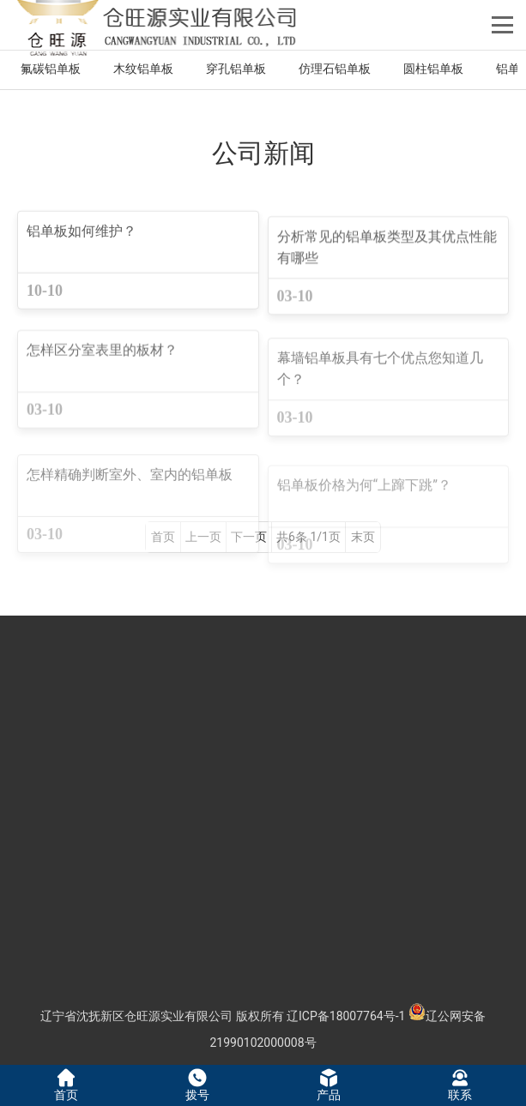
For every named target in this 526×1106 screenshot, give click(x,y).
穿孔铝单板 (236, 68)
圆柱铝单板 (433, 68)
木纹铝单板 (143, 68)
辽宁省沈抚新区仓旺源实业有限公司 (136, 1016)
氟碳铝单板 (51, 68)
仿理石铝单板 (335, 68)
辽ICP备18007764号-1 (346, 1016)
